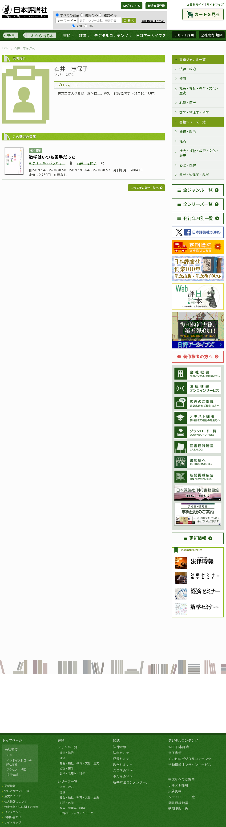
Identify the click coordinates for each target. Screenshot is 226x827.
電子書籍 (175, 752)
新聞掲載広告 (178, 808)
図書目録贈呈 (178, 802)
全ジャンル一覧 (195, 190)
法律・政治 (187, 68)
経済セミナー (123, 758)
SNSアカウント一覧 (16, 791)
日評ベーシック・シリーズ (76, 813)
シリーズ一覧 (67, 781)
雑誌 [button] (84, 35)
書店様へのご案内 (181, 779)
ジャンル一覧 (67, 746)
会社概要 (11, 749)
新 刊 (11, 35)
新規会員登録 (156, 6)
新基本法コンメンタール (131, 782)
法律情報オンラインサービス (189, 764)
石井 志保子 (87, 163)
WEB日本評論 (178, 746)
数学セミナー (123, 764)
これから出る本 (40, 35)
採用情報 (12, 775)
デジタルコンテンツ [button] (112, 35)
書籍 (61, 740)
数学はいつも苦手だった (52, 157)
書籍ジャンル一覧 (192, 59)
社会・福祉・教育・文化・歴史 (199, 90)
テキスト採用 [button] (184, 35)
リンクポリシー (14, 812)
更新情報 (195, 538)
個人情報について (15, 801)
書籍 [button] (68, 35)
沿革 (9, 755)
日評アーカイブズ (151, 35)
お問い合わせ (12, 817)
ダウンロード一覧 (181, 796)
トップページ (12, 740)
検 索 (129, 20)
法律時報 (119, 746)
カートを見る (207, 14)
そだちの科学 (123, 776)
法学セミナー (123, 752)
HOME (6, 48)
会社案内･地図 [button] (211, 35)
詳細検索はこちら (153, 21)
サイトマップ (215, 4)
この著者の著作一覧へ (144, 188)
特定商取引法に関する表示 (21, 807)
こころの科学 (123, 770)
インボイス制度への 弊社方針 (18, 762)
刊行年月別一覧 (195, 218)
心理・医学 (187, 102)
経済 (182, 78)
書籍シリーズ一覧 (192, 122)
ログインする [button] (131, 6)
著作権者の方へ (195, 356)
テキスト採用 (178, 785)
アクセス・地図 (16, 769)
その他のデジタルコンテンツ (189, 758)
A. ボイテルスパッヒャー (47, 163)
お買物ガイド (195, 4)
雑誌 (116, 740)
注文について (12, 796)
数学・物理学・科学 (194, 112)
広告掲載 (175, 791)
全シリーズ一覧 (195, 204)
